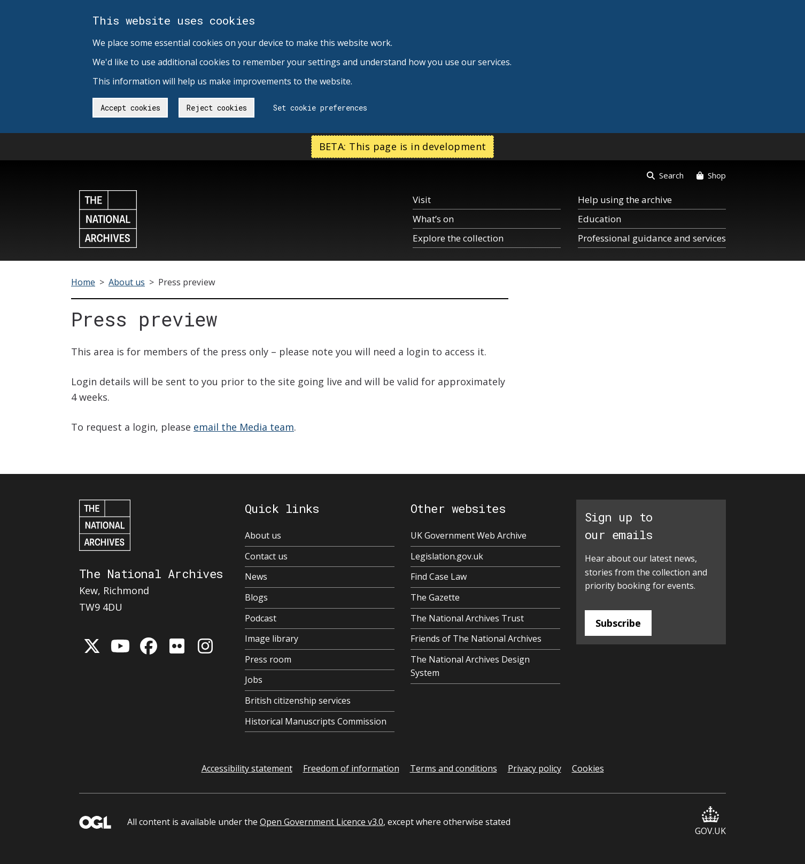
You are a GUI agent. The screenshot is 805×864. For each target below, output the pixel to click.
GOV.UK (710, 821)
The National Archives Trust (467, 618)
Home (83, 282)
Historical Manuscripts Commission (315, 721)
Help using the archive (625, 199)
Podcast (260, 618)
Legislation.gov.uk (447, 556)
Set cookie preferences (320, 108)
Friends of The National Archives (476, 638)
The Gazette (435, 597)
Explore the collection (458, 238)
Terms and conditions (453, 768)
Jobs (253, 680)
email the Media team (243, 427)
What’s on (433, 219)
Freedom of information (351, 768)
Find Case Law (439, 576)
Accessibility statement (247, 768)
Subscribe (618, 623)
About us (127, 282)
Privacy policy (534, 768)
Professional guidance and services (652, 238)
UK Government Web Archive (469, 535)
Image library (271, 638)
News (256, 576)
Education (599, 219)
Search (665, 175)
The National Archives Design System (470, 666)
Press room (268, 659)
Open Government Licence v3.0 (321, 822)
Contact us (266, 556)
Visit (422, 199)
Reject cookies (217, 108)
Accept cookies (130, 108)
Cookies (588, 768)
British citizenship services (298, 700)
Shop (711, 175)
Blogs (256, 597)
